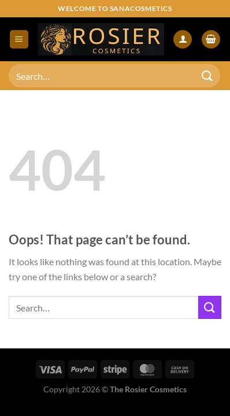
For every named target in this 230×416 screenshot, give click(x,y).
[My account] (182, 39)
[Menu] (19, 39)
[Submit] (207, 75)
